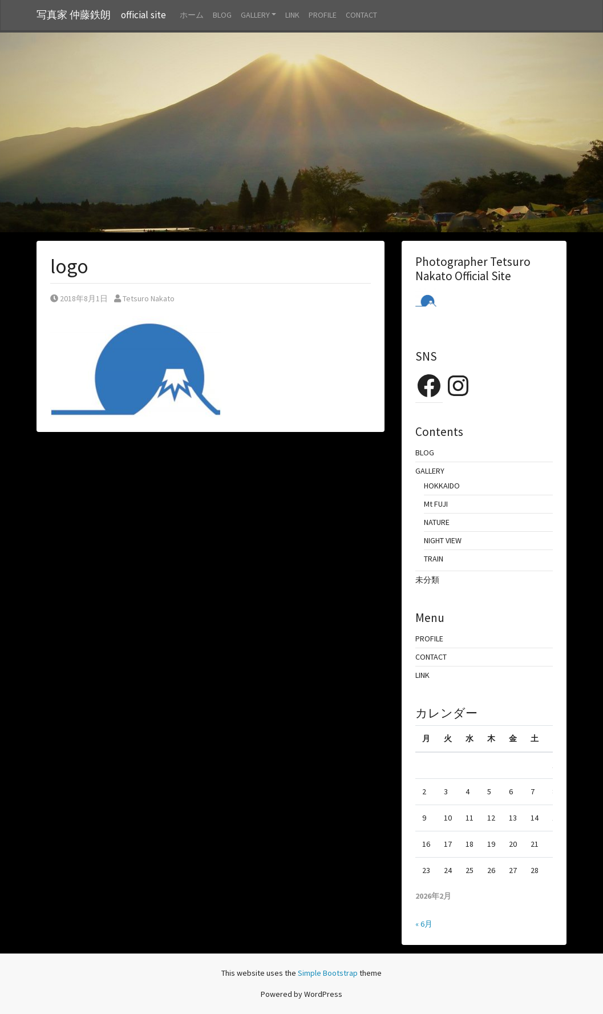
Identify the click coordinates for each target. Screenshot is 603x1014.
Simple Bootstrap (328, 973)
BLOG (222, 15)
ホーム (192, 15)
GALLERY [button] (255, 15)
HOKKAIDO (442, 485)
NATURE (437, 522)
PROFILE (323, 15)
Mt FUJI (436, 504)
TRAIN (433, 559)
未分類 (427, 580)
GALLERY (429, 471)
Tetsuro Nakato (144, 298)
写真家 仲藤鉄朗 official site (101, 15)
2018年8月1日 (79, 298)
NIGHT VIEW (443, 540)
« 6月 (423, 924)
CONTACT (361, 15)
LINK (292, 15)
